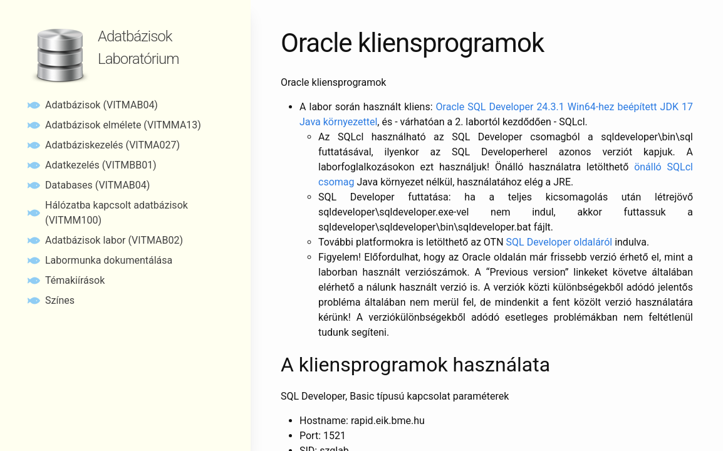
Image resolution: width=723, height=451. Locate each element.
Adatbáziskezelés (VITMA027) (112, 145)
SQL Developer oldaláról (559, 242)
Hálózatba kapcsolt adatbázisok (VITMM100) (116, 212)
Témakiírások (75, 280)
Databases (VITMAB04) (97, 185)
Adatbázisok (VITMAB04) (101, 105)
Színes (60, 300)
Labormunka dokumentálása (108, 260)
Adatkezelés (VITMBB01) (101, 165)
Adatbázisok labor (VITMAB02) (114, 240)
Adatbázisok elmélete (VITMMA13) (123, 125)
